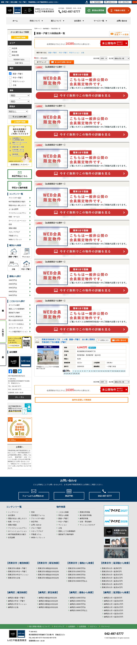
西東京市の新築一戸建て (17, 568)
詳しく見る (19, 397)
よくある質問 (13, 209)
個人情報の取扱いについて (39, 626)
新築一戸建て (52, 53)
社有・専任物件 (86, 522)
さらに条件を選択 (20, 117)
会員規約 (71, 626)
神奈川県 (14, 55)
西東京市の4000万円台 (77, 578)
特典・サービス (14, 217)
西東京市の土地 (14, 578)
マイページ (105, 626)
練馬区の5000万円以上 (78, 610)
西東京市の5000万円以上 (77, 581)
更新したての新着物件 (17, 309)
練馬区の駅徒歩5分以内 (48, 598)
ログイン (93, 626)
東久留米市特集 (86, 515)
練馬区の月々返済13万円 (113, 610)
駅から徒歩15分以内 (16, 320)
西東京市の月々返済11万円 (112, 578)
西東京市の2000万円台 (77, 571)
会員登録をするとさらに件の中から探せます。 (87, 43)
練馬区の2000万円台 (78, 601)
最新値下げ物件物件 (66, 534)
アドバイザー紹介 (15, 198)
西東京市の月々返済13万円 (112, 584)
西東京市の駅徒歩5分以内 (48, 568)
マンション (26, 257)
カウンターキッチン (16, 328)
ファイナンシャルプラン (17, 213)
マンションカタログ (87, 525)
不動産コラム (13, 236)
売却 (10, 224)
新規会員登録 (98, 10)
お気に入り (110, 2)
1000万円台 (13, 280)
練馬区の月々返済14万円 (113, 614)
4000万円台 (13, 291)
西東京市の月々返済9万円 (112, 571)
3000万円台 (13, 288)
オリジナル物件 (14, 305)
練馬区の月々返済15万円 (113, 617)
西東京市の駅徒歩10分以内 (48, 571)
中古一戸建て (63, 53)
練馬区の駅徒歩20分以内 (48, 607)
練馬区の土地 (13, 607)
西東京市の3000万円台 (77, 575)
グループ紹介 (36, 528)
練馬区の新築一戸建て (16, 598)
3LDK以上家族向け (15, 316)
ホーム (15, 21)
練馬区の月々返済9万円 (113, 598)
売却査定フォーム (38, 515)
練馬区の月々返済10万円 (113, 601)
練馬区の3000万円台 (78, 604)
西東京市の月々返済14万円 (112, 587)
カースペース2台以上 (16, 324)
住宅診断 (11, 537)
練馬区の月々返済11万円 (113, 604)
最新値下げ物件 (14, 313)
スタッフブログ (14, 232)
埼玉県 (13, 48)
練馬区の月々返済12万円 (113, 607)
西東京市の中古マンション (18, 575)
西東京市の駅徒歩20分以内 (48, 578)
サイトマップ (59, 626)
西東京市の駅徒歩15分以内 (48, 575)
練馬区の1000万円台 (78, 598)
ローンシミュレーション (17, 220)
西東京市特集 (85, 512)
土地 (82, 53)
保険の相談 (13, 228)
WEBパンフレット (15, 239)
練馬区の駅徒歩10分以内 (48, 601)
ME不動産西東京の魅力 (17, 202)
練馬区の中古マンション (17, 604)
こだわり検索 (63, 512)
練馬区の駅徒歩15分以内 (48, 604)
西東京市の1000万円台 (77, 568)
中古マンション (74, 53)
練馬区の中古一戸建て (16, 601)
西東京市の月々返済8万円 (112, 568)
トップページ (13, 512)
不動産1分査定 (119, 10)
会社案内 (11, 515)
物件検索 (96, 2)
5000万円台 (13, 295)
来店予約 (34, 522)
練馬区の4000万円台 (78, 607)
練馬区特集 (84, 518)
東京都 (13, 52)
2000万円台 (13, 284)
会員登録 (82, 626)
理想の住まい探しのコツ (17, 205)
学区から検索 (63, 515)
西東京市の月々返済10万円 (112, 575)
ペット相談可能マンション (18, 332)
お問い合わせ (122, 21)
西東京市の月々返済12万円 (112, 581)
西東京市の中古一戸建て (17, 571)
